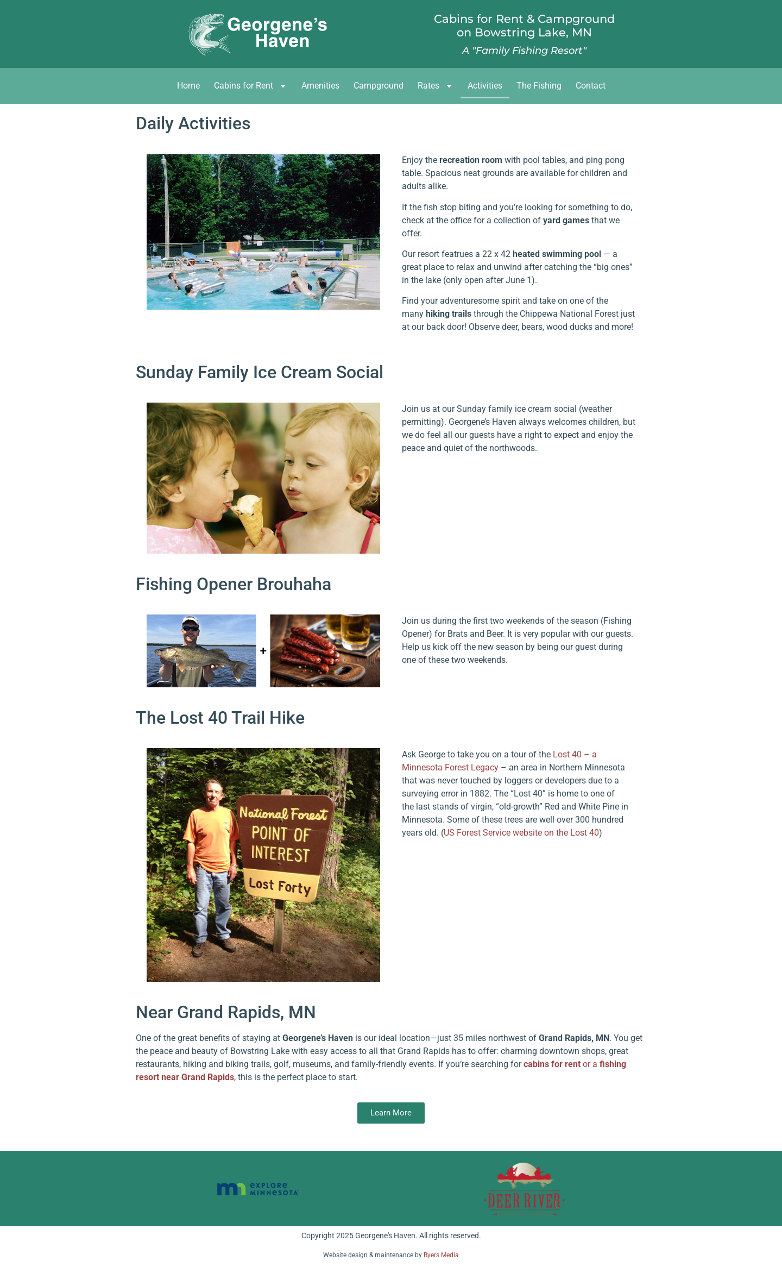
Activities (485, 85)
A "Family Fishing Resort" (524, 50)
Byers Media (441, 1255)
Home (188, 85)
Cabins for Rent (250, 86)
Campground (378, 85)
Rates (435, 86)
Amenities (320, 85)
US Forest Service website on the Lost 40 (521, 832)
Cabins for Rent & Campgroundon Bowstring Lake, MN (524, 25)
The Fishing (539, 85)
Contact (591, 85)
